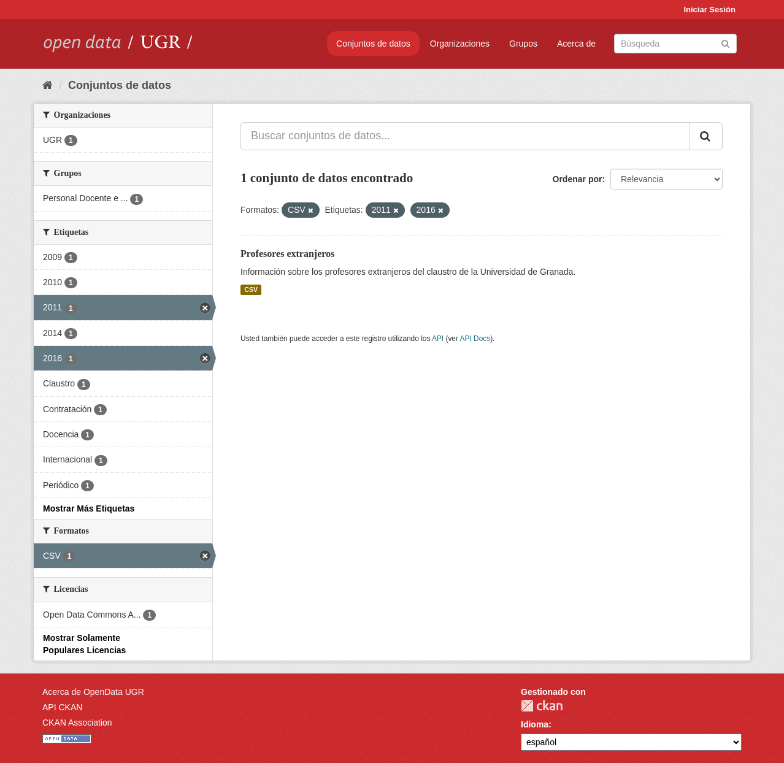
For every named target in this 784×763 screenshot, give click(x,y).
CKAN (542, 705)
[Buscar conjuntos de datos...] (465, 136)
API (438, 338)
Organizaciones (460, 43)
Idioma (534, 724)
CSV (251, 289)
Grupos (523, 43)
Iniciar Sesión (709, 9)
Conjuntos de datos (373, 43)
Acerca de (576, 43)
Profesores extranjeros (287, 253)
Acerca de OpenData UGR (93, 692)
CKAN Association (77, 722)
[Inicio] (47, 85)
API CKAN (62, 707)
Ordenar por (577, 179)
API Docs (475, 338)
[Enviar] (725, 42)
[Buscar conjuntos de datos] (675, 43)
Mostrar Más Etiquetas (88, 508)
